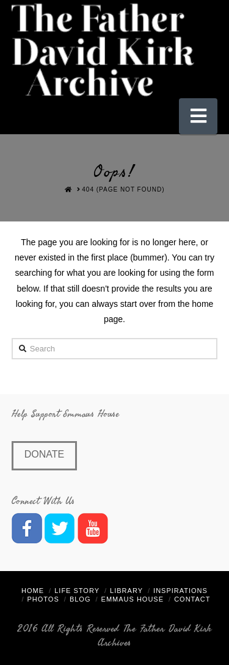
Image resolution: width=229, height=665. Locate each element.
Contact (192, 599)
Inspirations (180, 590)
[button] (198, 116)
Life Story (77, 590)
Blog (80, 599)
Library (126, 590)
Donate (44, 454)
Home (32, 590)
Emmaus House (132, 599)
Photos (43, 599)
